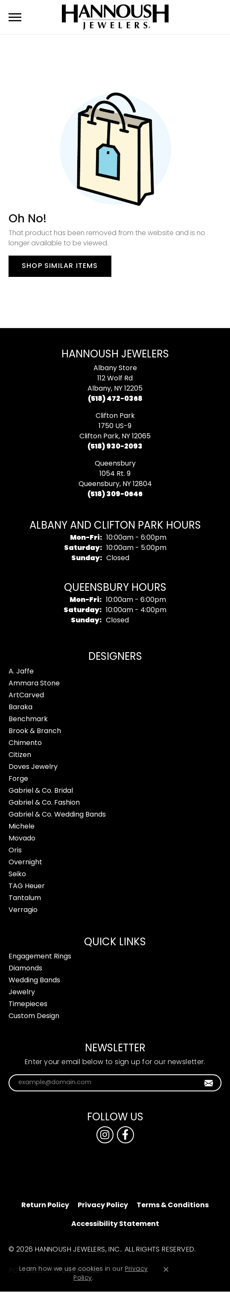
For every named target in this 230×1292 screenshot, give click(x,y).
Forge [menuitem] (18, 779)
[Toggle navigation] (15, 17)
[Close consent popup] (166, 1269)
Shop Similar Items (60, 266)
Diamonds (25, 968)
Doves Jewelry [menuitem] (33, 767)
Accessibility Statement (115, 1224)
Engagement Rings (40, 956)
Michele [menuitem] (22, 826)
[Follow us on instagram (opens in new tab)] (105, 1134)
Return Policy (45, 1205)
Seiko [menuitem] (17, 874)
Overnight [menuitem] (25, 862)
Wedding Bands (34, 980)
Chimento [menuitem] (25, 743)
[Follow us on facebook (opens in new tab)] (125, 1134)
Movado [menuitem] (22, 838)
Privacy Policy (103, 1205)
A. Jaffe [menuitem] (21, 671)
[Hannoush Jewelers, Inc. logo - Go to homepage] (115, 16)
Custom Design (34, 1016)
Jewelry (22, 992)
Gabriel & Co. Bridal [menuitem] (41, 791)
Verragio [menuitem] (23, 910)
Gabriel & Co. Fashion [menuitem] (44, 803)
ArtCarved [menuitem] (26, 695)
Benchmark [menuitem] (28, 719)
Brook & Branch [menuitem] (35, 731)
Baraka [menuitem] (20, 707)
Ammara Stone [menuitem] (34, 683)
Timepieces (28, 1004)
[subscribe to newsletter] (209, 1083)
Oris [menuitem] (15, 850)
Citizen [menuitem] (20, 755)
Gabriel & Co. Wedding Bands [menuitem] (57, 814)
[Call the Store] (115, 399)
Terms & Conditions (173, 1205)
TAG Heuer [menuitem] (27, 886)
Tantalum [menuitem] (25, 898)
